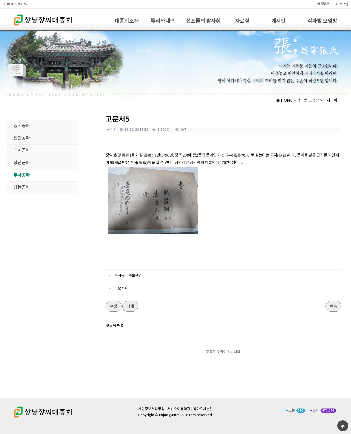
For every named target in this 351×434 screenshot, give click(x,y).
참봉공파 (21, 187)
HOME (284, 100)
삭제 (130, 306)
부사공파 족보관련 (124, 274)
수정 (113, 306)
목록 (333, 306)
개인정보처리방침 (151, 409)
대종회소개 (127, 21)
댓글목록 (114, 325)
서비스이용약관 (178, 409)
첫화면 (323, 4)
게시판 (278, 21)
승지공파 (21, 126)
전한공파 (21, 138)
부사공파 (21, 175)
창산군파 (21, 163)
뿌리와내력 (163, 21)
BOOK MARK (15, 4)
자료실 (242, 21)
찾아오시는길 (203, 409)
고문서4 (116, 286)
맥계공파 (21, 150)
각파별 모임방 (322, 21)
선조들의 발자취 (203, 21)
